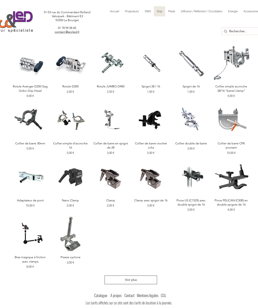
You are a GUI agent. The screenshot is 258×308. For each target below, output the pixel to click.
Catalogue (100, 295)
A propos (116, 295)
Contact (129, 295)
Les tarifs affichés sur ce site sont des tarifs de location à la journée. (129, 303)
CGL (163, 295)
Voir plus (131, 280)
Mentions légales (147, 295)
